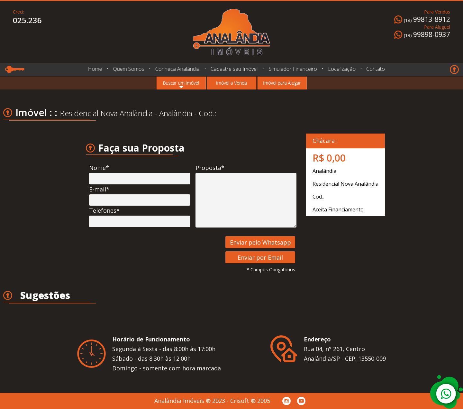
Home (95, 68)
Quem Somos (128, 68)
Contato (374, 69)
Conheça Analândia (177, 68)
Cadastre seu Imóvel (234, 68)
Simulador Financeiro (292, 68)
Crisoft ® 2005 (250, 400)
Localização (341, 68)
